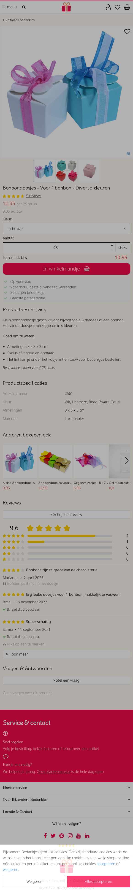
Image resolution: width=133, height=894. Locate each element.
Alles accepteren (98, 881)
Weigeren (34, 881)
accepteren (106, 863)
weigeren (10, 869)
